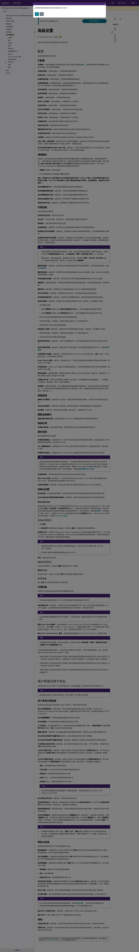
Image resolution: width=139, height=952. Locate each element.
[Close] (105, 4)
